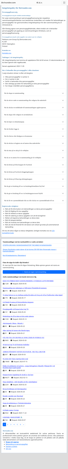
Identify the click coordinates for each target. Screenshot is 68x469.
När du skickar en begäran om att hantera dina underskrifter (22, 143)
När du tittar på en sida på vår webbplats (16, 150)
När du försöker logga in (11, 129)
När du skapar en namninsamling (14, 93)
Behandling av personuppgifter (17, 444)
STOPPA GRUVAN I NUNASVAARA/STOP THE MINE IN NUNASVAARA (27, 245)
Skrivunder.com (8, 2)
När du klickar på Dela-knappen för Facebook (18, 165)
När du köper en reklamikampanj (14, 122)
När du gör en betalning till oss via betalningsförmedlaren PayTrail (24, 186)
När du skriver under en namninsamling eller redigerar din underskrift (25, 100)
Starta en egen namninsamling (34, 272)
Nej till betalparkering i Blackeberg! (14, 255)
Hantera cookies (11, 446)
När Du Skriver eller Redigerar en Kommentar (18, 136)
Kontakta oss (6, 53)
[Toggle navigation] (64, 2)
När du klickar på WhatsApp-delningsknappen (18, 179)
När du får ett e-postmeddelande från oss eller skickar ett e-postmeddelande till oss (29, 200)
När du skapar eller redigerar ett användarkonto (18, 114)
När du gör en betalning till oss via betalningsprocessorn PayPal (23, 193)
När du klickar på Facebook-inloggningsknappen (19, 172)
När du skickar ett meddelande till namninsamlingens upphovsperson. (25, 107)
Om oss (8, 449)
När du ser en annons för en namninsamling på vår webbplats (22, 157)
